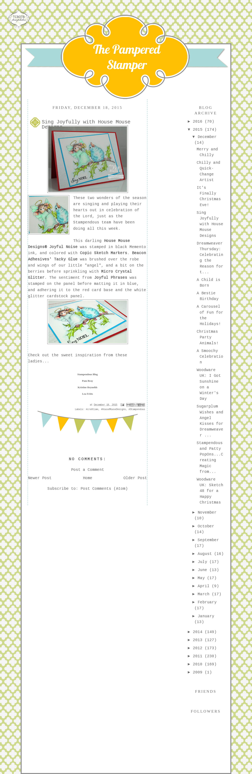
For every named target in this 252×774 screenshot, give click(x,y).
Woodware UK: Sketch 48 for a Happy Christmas (210, 491)
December (207, 137)
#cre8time (92, 409)
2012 (199, 648)
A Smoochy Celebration (210, 357)
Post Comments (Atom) (104, 489)
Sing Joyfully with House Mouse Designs (210, 224)
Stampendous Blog (87, 374)
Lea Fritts (87, 393)
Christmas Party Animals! (208, 337)
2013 (199, 640)
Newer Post (40, 478)
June (203, 570)
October (206, 526)
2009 (199, 672)
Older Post (135, 478)
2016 (199, 121)
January (206, 616)
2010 (199, 664)
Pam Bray (87, 380)
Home (87, 478)
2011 (199, 656)
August (206, 554)
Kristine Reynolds (87, 387)
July (203, 562)
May (202, 578)
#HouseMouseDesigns (113, 409)
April (205, 586)
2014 (199, 632)
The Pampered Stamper (126, 57)
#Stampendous (137, 409)
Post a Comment (87, 470)
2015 (199, 130)
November (207, 512)
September (208, 540)
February (207, 602)
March (205, 594)
